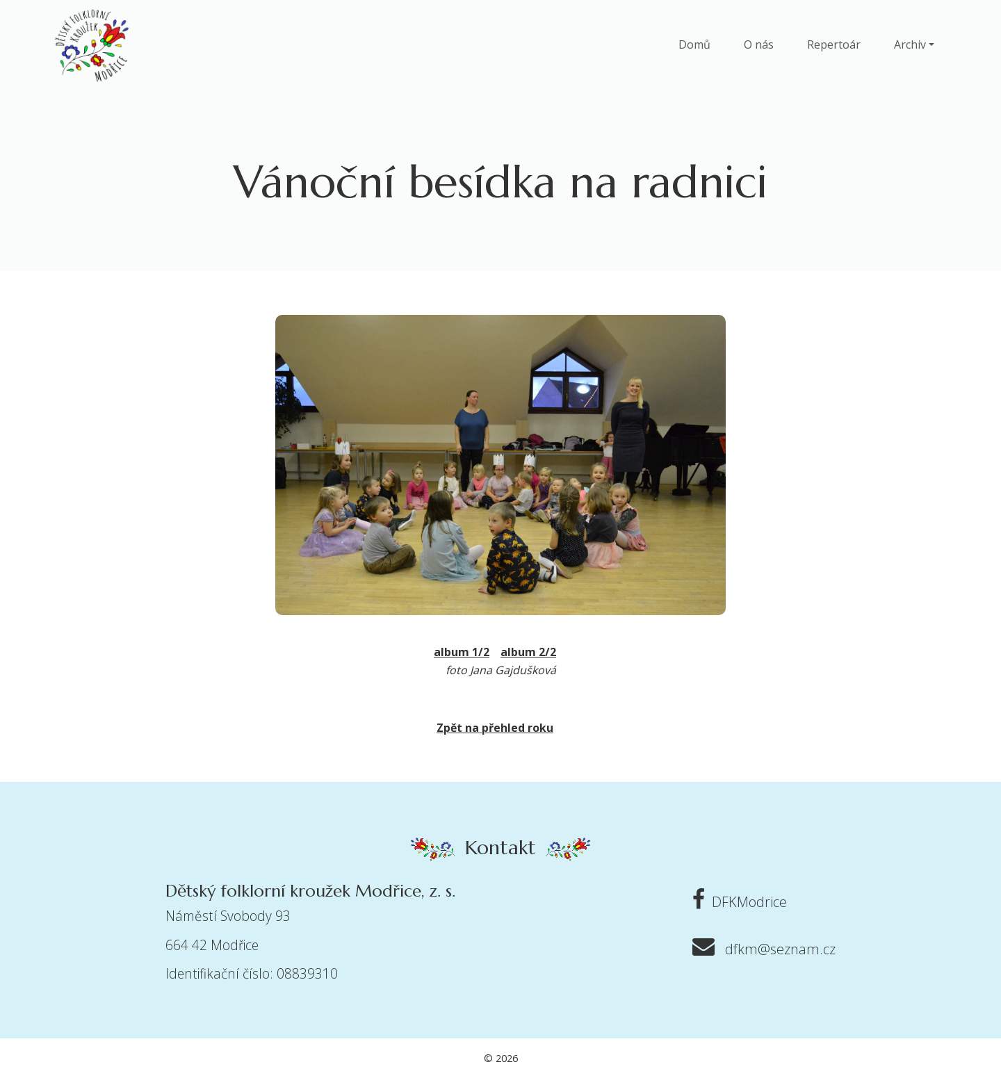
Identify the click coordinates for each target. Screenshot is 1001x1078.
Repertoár (834, 44)
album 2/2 (528, 652)
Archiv (910, 44)
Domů (694, 44)
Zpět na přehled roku (495, 727)
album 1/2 (461, 652)
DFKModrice (736, 901)
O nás (759, 44)
